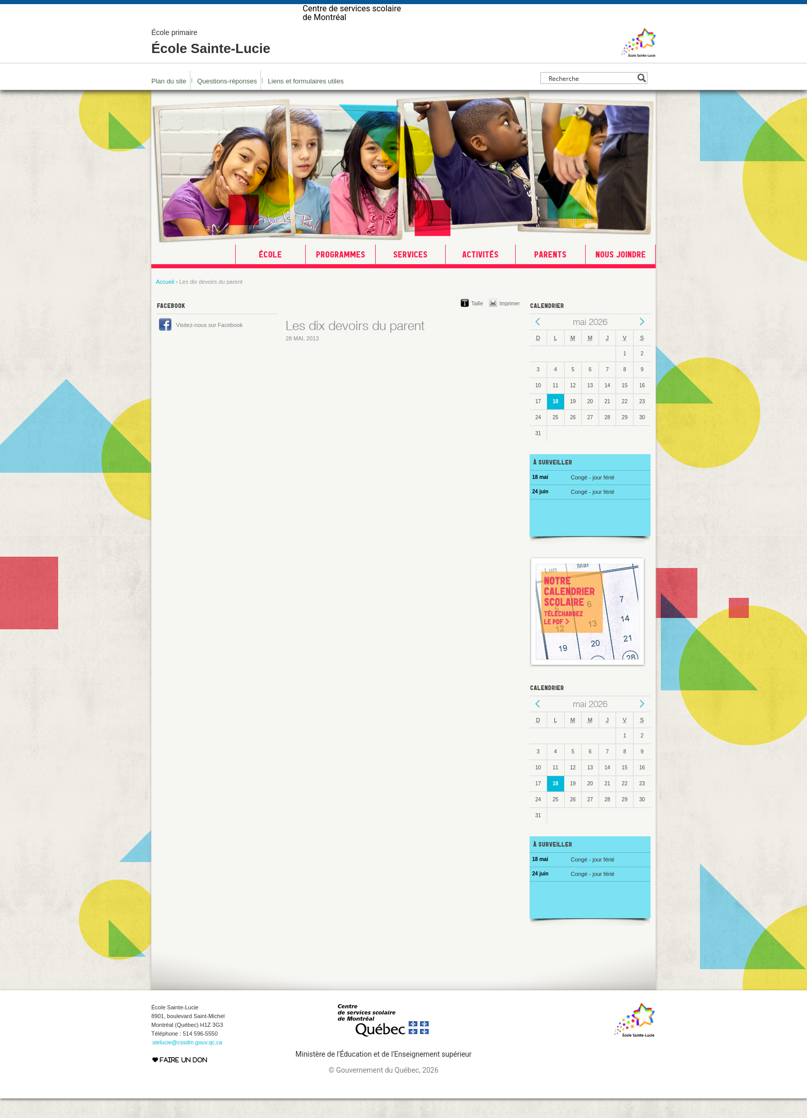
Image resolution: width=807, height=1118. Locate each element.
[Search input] (591, 98)
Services (410, 274)
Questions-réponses (227, 101)
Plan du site (168, 101)
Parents (550, 274)
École (270, 274)
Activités (480, 274)
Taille (477, 323)
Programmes (340, 274)
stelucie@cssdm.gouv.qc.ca (187, 1062)
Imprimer (510, 323)
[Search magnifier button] (641, 97)
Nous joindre (620, 274)
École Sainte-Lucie (210, 62)
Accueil (165, 301)
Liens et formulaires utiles (305, 101)
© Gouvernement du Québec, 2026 (383, 1090)
